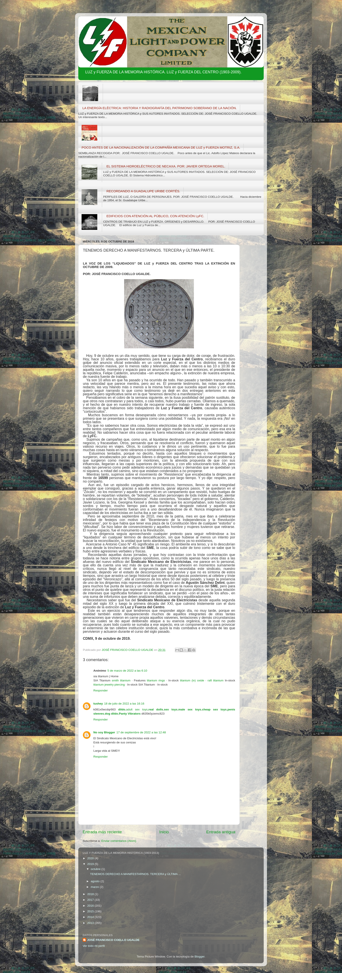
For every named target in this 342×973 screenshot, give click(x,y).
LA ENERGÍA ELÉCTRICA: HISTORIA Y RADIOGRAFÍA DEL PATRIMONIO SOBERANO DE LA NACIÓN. (159, 108)
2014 (91, 917)
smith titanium (121, 680)
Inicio (164, 832)
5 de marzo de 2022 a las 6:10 (127, 670)
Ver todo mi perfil (94, 945)
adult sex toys (137, 709)
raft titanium (216, 680)
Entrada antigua (220, 832)
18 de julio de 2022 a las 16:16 (124, 703)
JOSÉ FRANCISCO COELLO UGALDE (113, 940)
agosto (95, 881)
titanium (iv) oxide (192, 680)
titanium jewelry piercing (109, 684)
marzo (95, 887)
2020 (91, 858)
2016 (91, 905)
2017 (91, 899)
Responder (100, 690)
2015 (91, 911)
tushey (98, 703)
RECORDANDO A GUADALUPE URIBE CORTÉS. (143, 191)
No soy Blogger (104, 732)
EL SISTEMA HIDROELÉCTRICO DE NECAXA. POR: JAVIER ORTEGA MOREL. (165, 166)
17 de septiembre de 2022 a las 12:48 (141, 732)
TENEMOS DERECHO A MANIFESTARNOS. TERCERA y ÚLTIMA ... (135, 874)
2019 (91, 864)
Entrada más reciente (102, 832)
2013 (91, 923)
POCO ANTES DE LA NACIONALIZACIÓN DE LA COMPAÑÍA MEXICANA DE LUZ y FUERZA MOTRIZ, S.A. (161, 147)
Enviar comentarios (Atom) (118, 840)
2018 (91, 894)
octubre (96, 869)
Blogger (200, 956)
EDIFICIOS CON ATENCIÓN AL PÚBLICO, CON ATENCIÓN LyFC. (155, 216)
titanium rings (156, 680)
